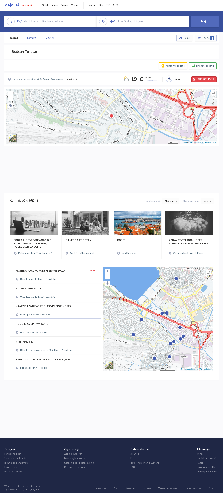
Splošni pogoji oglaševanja (79, 462)
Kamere (177, 79)
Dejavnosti (101, 488)
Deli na (208, 38)
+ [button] (11, 93)
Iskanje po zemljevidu (16, 462)
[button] (10, 105)
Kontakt (147, 488)
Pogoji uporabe (193, 488)
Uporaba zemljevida (15, 458)
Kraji (116, 488)
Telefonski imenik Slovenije (145, 462)
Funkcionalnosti (13, 454)
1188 (115, 5)
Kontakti (31, 38)
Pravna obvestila (206, 467)
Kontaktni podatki (175, 65)
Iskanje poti (10, 467)
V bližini (49, 38)
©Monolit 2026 (194, 142)
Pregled (13, 38)
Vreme (74, 5)
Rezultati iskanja (13, 471)
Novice (54, 5)
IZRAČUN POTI (205, 79)
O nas (200, 454)
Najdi (204, 21)
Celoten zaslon (213, 92)
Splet (45, 5)
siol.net (92, 5)
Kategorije (130, 488)
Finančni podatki (205, 65)
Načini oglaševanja (74, 458)
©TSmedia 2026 (209, 142)
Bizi (101, 5)
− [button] (11, 98)
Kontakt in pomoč (206, 458)
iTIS (108, 5)
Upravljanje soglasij (208, 471)
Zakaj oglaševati (73, 454)
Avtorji (200, 462)
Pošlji (187, 38)
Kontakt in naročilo (74, 467)
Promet (64, 5)
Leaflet (184, 142)
